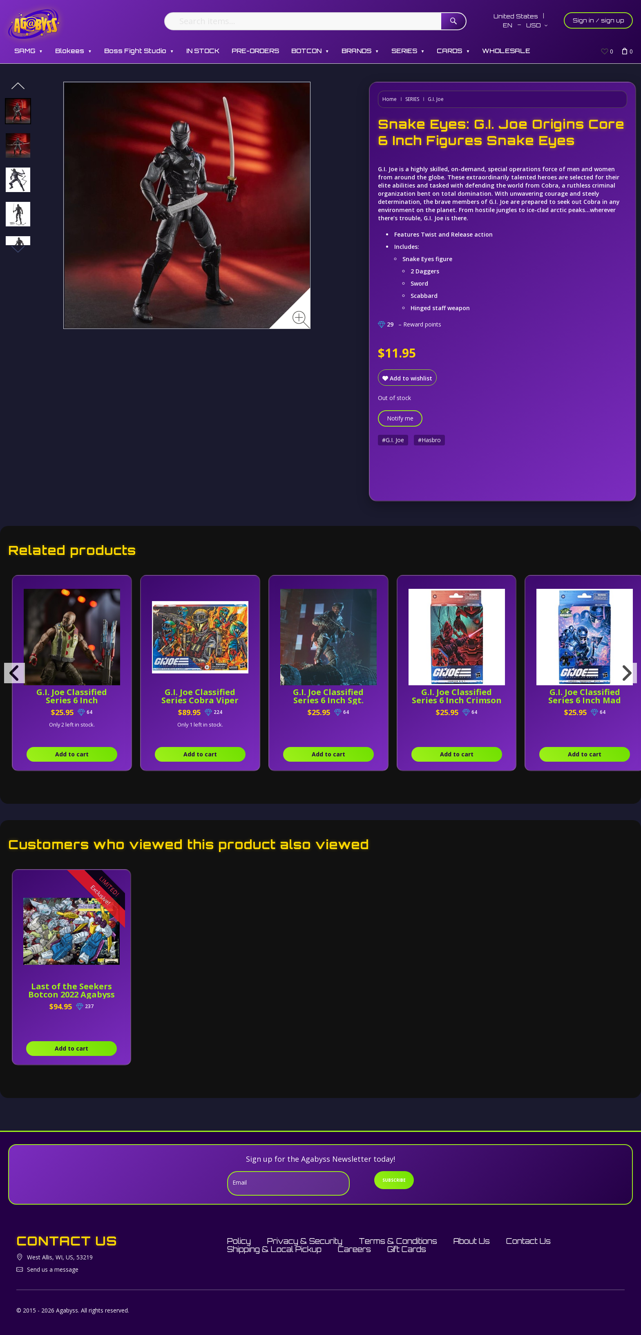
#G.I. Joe (393, 440)
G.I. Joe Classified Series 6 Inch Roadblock (75, 700)
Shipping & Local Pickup (274, 1249)
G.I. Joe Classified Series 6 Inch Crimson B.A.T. (477, 700)
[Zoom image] (301, 320)
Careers (354, 1249)
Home (389, 99)
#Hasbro (429, 440)
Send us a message (52, 1269)
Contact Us (528, 1241)
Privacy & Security (304, 1241)
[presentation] (14, 673)
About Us (471, 1241)
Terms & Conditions (398, 1241)
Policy (239, 1241)
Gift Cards (406, 1249)
